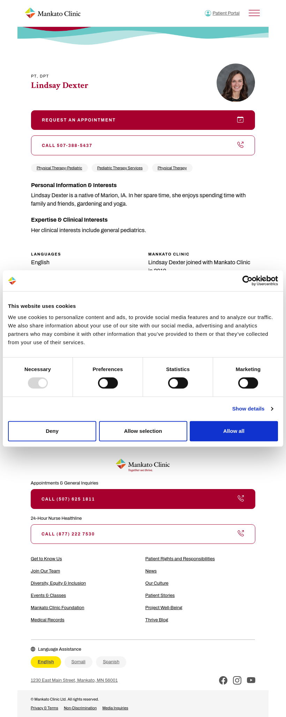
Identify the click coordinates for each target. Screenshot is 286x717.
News (151, 571)
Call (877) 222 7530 (143, 534)
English (46, 661)
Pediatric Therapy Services (120, 168)
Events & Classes (48, 595)
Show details (248, 409)
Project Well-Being (163, 607)
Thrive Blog (156, 620)
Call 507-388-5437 (143, 145)
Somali (78, 661)
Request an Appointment (143, 120)
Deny (52, 431)
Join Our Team (45, 571)
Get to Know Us (46, 558)
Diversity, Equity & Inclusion (58, 583)
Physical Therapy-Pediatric (59, 168)
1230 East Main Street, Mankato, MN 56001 (74, 680)
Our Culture (157, 583)
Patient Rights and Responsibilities (180, 558)
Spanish (111, 661)
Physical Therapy (172, 168)
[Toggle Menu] (254, 13)
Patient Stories (160, 595)
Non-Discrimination (80, 708)
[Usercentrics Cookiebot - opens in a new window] (247, 280)
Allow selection (143, 431)
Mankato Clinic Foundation (57, 607)
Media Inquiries (115, 708)
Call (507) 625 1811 (143, 498)
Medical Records (48, 620)
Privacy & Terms (44, 708)
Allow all (233, 431)
